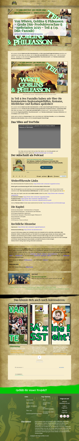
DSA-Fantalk (30, 34)
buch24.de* (44, 255)
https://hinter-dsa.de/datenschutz (33, 229)
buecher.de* (37, 255)
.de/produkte (46, 197)
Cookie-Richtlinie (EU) (31, 406)
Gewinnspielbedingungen (34, 413)
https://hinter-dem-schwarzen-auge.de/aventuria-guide (36, 200)
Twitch (64, 406)
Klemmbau (53, 1)
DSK (48, 1)
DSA (38, 1)
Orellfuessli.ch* (28, 260)
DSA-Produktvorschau (48, 408)
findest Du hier (29, 267)
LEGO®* (11, 255)
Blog (44, 400)
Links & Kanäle (24, 1)
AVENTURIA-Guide (47, 403)
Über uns (29, 410)
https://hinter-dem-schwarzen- (31, 197)
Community (39, 3)
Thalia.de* (44, 254)
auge (41, 197)
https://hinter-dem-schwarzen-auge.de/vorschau (47, 183)
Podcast (64, 410)
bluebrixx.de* (19, 255)
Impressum (29, 400)
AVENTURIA (43, 1)
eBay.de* (39, 254)
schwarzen (61, 193)
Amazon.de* (33, 254)
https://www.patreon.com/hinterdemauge (54, 203)
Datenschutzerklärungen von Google (43, 153)
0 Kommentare (39, 34)
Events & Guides (32, 1)
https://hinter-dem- (53, 193)
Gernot (18, 34)
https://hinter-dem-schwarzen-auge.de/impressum (31, 227)
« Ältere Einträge (14, 346)
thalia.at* (45, 260)
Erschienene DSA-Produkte (48, 412)
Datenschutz (30, 403)
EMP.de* (49, 255)
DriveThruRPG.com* (53, 254)
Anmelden (61, 367)
